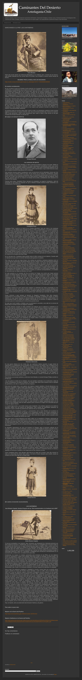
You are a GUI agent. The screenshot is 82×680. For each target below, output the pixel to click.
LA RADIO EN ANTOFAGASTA (68, 370)
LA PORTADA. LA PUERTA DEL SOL (69, 266)
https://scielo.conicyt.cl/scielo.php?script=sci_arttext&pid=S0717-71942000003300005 (27, 82)
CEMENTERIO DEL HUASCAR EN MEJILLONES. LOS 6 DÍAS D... (69, 395)
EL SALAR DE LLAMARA (67, 363)
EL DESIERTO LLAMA (66, 537)
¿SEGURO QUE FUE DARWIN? (68, 408)
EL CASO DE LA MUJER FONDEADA (69, 435)
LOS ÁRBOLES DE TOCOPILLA (68, 176)
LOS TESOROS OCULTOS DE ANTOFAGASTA (68, 392)
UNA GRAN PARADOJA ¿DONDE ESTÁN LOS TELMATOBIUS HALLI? (69, 355)
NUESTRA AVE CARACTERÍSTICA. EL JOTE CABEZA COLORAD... (69, 223)
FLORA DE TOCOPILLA (67, 272)
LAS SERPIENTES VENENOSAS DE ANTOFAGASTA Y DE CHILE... (69, 450)
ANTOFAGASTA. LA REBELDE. (68, 294)
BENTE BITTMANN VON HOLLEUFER (69, 251)
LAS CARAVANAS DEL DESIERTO (69, 397)
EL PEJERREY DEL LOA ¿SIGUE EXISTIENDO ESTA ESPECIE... (68, 424)
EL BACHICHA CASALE (67, 458)
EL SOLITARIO (65, 168)
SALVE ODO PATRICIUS (67, 517)
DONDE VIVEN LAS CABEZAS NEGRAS (70, 540)
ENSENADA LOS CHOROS (67, 402)
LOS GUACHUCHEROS (67, 464)
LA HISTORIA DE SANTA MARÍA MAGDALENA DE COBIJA (68, 381)
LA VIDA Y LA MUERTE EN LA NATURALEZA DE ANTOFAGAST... (69, 242)
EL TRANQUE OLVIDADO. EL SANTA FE (70, 385)
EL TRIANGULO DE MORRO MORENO (69, 167)
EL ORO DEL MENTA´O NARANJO (69, 338)
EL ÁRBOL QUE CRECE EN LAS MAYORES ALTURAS (68, 504)
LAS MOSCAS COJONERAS (68, 508)
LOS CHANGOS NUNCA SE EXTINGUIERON (67, 146)
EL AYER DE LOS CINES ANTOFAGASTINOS (67, 119)
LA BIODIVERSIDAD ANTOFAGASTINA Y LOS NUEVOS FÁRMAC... (70, 214)
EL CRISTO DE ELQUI (66, 298)
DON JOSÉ (65, 127)
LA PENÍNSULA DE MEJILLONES (68, 152)
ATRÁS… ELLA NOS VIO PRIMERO (69, 250)
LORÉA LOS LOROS (66, 451)
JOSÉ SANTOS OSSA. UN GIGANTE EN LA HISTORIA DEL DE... (70, 232)
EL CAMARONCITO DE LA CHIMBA (69, 317)
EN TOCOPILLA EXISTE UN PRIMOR (69, 412)
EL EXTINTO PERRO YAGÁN (68, 457)
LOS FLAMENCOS (66, 472)
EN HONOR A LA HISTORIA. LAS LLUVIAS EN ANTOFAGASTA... (68, 228)
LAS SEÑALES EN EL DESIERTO (68, 190)
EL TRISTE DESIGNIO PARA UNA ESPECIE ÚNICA (68, 365)
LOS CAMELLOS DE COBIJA (68, 293)
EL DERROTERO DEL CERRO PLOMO (69, 216)
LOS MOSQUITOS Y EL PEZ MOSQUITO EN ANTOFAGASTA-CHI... (70, 372)
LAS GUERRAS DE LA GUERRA (68, 337)
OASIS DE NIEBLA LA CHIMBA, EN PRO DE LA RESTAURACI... (70, 219)
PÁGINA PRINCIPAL (66, 102)
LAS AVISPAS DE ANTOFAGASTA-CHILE (70, 497)
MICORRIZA (65, 477)
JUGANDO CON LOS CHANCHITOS (69, 352)
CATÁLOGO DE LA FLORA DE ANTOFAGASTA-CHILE (68, 455)
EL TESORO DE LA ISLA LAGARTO (69, 296)
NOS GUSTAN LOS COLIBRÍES (68, 398)
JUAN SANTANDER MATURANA (68, 137)
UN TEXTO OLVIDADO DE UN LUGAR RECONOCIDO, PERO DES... (69, 415)
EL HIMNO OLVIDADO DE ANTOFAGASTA (67, 347)
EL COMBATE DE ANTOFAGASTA (68, 284)
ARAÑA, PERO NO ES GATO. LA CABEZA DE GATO (68, 340)
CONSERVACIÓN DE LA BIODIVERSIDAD (67, 320)
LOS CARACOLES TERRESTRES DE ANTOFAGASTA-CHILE (69, 479)
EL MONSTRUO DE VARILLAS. (68, 197)
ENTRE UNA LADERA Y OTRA (68, 501)
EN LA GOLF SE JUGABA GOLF (68, 336)
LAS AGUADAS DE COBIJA (67, 485)
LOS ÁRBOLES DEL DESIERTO (68, 462)
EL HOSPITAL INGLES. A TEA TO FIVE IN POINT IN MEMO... (69, 437)
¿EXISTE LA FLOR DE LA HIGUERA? (69, 498)
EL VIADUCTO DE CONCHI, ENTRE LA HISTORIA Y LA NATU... (69, 453)
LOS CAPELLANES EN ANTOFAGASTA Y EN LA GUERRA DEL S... (69, 189)
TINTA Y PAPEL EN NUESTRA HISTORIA (70, 208)
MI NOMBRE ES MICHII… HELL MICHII (69, 499)
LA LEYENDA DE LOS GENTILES (68, 543)
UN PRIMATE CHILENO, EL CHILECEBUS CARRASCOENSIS (68, 400)
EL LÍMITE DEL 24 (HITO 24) (68, 348)
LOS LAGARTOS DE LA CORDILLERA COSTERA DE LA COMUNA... (69, 221)
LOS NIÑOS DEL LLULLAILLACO (68, 405)
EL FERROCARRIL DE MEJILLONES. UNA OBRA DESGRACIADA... (69, 417)
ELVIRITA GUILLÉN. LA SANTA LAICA (69, 205)
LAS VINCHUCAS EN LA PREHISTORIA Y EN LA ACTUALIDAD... (70, 139)
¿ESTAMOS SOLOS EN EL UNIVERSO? (70, 542)
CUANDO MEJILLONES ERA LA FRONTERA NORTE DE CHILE (68, 257)
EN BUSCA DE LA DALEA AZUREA (69, 322)
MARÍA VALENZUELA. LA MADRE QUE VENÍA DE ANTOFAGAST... (69, 263)
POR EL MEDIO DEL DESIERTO (68, 530)
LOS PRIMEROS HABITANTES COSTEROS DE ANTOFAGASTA (68, 185)
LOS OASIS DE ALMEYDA (67, 178)
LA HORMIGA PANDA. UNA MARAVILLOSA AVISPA (67, 210)
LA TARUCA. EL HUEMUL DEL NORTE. (69, 318)
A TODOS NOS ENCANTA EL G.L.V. (69, 427)
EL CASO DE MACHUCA (67, 353)
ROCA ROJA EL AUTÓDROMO (68, 403)
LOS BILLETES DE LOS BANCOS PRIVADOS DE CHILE (68, 441)
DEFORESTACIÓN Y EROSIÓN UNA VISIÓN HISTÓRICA (69, 434)
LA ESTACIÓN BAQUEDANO (68, 475)
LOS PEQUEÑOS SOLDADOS (68, 265)
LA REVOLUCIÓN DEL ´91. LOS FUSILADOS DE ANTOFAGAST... (68, 374)
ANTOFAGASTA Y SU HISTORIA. (68, 117)
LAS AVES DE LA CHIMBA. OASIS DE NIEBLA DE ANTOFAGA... (69, 240)
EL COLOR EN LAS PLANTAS (68, 413)
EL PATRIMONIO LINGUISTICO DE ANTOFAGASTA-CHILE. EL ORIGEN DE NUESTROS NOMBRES (70, 125)
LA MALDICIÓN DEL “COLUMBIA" (68, 236)
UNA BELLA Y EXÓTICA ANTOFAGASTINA (67, 430)
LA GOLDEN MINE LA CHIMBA (68, 404)
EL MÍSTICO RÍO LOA (66, 377)
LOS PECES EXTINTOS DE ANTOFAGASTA (67, 157)
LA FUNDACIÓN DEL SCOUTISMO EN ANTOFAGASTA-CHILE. (69, 283)
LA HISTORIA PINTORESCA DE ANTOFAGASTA (68, 144)
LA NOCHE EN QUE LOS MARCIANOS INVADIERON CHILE (69, 310)
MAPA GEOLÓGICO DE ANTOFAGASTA (70, 285)
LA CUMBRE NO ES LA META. (68, 516)
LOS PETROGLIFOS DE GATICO (68, 247)
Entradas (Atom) (12, 664)
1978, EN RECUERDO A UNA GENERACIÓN (68, 268)
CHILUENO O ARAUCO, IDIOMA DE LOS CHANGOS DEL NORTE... (70, 172)
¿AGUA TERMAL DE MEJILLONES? (69, 174)
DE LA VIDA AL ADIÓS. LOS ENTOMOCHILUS (67, 345)
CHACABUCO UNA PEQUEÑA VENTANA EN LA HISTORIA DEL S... (70, 379)
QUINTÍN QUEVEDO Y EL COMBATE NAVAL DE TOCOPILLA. (69, 106)
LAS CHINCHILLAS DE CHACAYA (68, 175)
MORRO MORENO (66, 120)
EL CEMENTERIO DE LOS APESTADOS (70, 134)
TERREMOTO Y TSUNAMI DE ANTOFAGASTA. (68, 104)
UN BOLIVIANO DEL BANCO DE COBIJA (70, 428)
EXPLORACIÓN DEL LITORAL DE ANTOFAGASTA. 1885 (68, 290)
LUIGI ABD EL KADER (66, 155)
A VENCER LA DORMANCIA (68, 507)
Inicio (31, 662)
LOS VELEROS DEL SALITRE (68, 217)
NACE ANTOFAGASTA (67, 246)
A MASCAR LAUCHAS (66, 407)
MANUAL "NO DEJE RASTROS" (68, 303)
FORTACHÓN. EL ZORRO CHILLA (69, 311)
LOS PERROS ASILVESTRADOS (68, 308)
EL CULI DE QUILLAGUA (67, 376)
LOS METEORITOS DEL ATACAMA (69, 409)
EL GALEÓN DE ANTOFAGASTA (68, 445)
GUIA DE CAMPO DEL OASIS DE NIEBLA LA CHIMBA (68, 482)
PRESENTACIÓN (7, 22)
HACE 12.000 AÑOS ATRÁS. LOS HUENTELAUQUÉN (68, 113)
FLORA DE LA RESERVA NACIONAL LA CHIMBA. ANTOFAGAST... (69, 274)
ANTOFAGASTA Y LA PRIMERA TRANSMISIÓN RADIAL (68, 141)
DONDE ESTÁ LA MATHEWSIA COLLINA (70, 463)
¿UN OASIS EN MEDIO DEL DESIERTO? (70, 502)
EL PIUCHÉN (65, 323)
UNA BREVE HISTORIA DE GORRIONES (70, 369)
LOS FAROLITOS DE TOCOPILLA (68, 128)
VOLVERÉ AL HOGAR (66, 492)
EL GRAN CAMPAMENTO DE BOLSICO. (70, 304)
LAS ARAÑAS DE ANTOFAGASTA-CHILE (70, 159)
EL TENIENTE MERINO (67, 331)
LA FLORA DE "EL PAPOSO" (68, 533)
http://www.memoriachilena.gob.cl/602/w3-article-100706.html (21, 613)
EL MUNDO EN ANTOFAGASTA (68, 192)
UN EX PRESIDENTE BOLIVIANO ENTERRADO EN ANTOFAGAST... (69, 388)
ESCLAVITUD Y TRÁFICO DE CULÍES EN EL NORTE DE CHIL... (69, 204)
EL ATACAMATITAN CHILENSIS (68, 444)
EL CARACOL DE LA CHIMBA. (68, 297)
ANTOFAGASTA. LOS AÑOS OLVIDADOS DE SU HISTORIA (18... (69, 234)
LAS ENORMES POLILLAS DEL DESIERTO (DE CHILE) (68, 496)
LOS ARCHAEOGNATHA (67, 493)
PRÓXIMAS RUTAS (17, 22)
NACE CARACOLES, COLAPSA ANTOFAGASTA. (68, 109)
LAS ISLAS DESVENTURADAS (68, 334)
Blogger (55, 674)
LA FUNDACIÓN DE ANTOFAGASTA (69, 473)
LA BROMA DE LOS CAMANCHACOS (69, 393)
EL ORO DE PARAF (66, 384)
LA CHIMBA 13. (65, 160)
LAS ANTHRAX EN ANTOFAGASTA (69, 529)
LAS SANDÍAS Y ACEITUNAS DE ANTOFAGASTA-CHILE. (68, 130)
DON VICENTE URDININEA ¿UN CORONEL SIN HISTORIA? (68, 276)
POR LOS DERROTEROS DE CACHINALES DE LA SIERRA (68, 536)
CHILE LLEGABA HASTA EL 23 (68, 179)
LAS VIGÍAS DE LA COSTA (67, 491)
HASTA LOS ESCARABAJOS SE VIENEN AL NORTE (68, 521)
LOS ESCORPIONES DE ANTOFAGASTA (67, 443)
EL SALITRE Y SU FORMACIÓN (68, 476)
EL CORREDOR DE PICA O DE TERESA (70, 383)
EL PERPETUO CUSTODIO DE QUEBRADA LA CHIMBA (68, 148)
